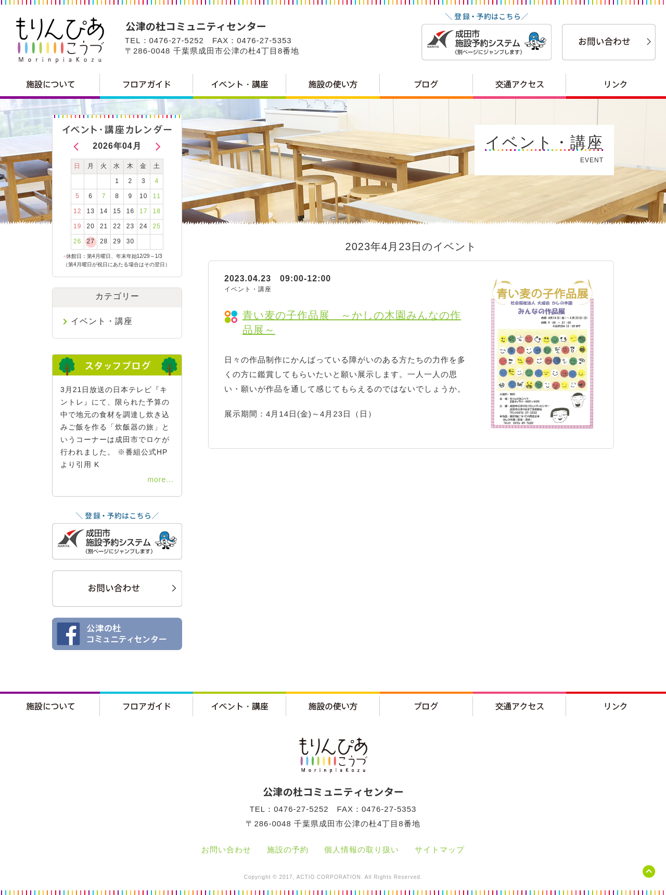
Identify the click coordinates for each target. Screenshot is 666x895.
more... (160, 479)
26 (77, 241)
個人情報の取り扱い (361, 849)
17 (143, 211)
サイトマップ (440, 849)
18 (157, 211)
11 (157, 196)
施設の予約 (288, 849)
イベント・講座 (102, 321)
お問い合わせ (226, 849)
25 (157, 226)
